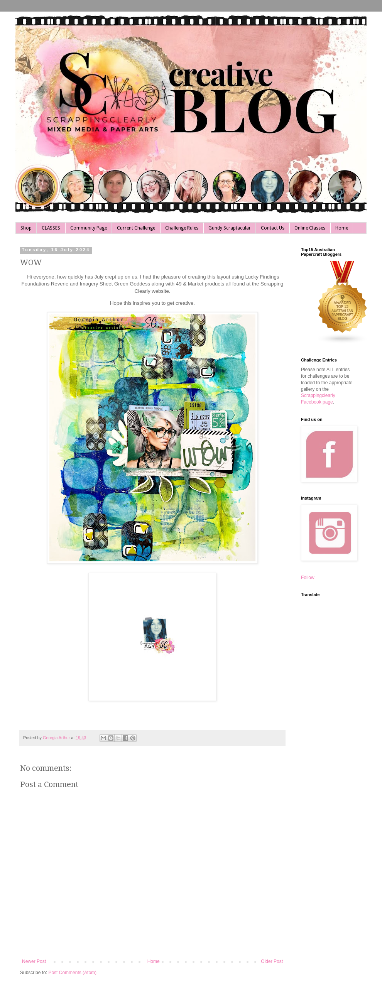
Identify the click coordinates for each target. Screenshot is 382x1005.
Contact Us (272, 228)
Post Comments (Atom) (72, 972)
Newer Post (34, 961)
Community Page (88, 228)
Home (341, 228)
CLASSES (51, 228)
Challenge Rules (181, 228)
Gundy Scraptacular (229, 228)
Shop (26, 228)
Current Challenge (136, 228)
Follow (307, 577)
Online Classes (309, 228)
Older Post (272, 961)
